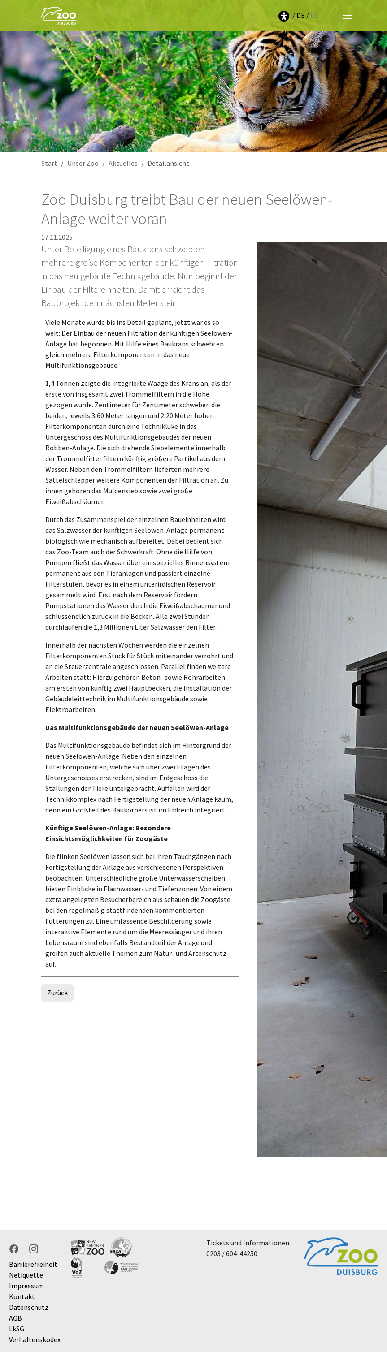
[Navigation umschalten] (347, 15)
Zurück (57, 992)
